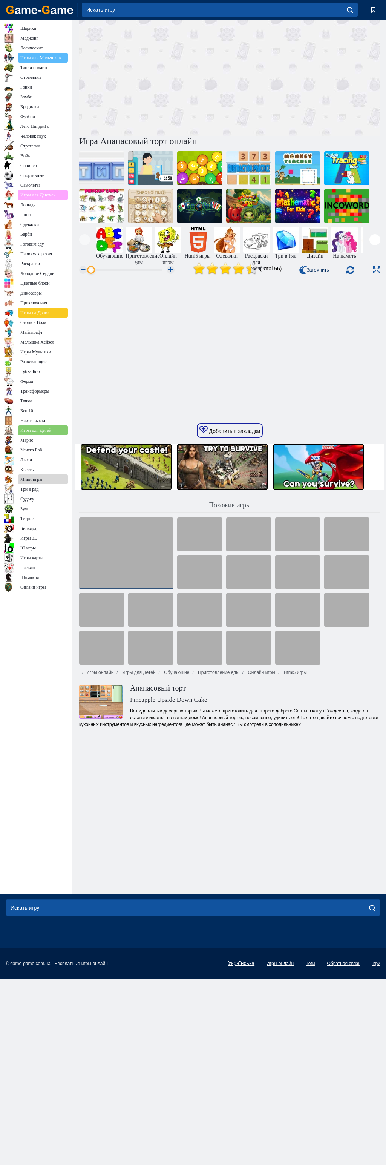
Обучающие (176, 787)
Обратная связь (343, 1078)
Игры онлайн (99, 787)
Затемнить (314, 270)
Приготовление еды (218, 787)
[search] (350, 10)
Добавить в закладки (229, 545)
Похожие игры (230, 620)
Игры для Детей (138, 787)
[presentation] (84, 239)
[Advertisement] (154, 76)
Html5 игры (294, 787)
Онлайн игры (261, 787)
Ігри (376, 1078)
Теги (310, 1078)
